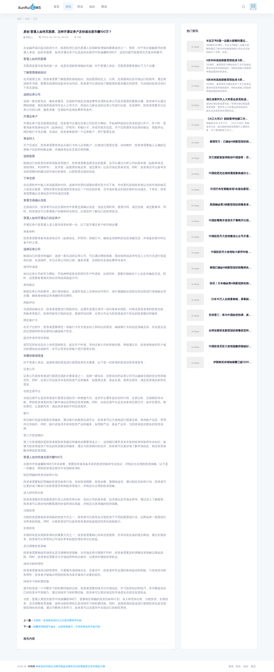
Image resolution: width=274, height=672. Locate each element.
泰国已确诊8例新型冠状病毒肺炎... (230, 267)
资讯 (27, 18)
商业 (253, 666)
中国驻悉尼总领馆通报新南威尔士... (230, 173)
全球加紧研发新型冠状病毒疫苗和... (230, 330)
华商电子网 (99, 666)
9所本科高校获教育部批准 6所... (225, 60)
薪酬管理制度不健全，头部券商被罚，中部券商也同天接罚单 (66, 626)
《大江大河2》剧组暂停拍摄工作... (227, 118)
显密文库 (88, 666)
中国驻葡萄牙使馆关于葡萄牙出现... (230, 220)
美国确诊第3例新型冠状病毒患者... (230, 204)
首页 (19, 18)
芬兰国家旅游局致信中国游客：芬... (230, 157)
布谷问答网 (76, 666)
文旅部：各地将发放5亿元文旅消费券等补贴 (57, 620)
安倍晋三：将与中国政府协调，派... (230, 314)
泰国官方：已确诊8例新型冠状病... (230, 141)
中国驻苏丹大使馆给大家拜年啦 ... (231, 251)
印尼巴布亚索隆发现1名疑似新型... (230, 188)
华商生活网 (52, 666)
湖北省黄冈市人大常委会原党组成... (227, 99)
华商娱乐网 (64, 666)
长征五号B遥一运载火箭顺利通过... (227, 40)
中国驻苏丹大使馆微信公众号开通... (230, 236)
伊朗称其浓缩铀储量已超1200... (232, 362)
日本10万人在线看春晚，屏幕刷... (231, 299)
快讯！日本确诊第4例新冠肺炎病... (230, 283)
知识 (245, 666)
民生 (238, 666)
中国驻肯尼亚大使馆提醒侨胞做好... (230, 346)
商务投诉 (41, 666)
